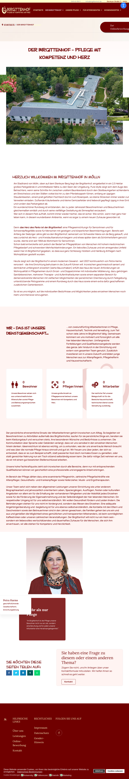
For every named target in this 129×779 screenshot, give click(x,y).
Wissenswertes (111, 10)
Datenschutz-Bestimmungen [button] (29, 772)
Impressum (40, 727)
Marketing (67, 775)
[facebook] (59, 732)
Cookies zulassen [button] (115, 771)
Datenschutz (41, 733)
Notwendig (28, 775)
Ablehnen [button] (99, 771)
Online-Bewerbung (19, 743)
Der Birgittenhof (53, 10)
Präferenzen (42, 775)
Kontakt (37, 25)
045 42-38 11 (75, 1)
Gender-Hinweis (39, 740)
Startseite (38, 10)
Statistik (55, 775)
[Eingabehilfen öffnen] (123, 5)
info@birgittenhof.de (94, 1)
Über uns (18, 730)
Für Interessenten (91, 10)
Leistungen (19, 736)
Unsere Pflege (72, 10)
